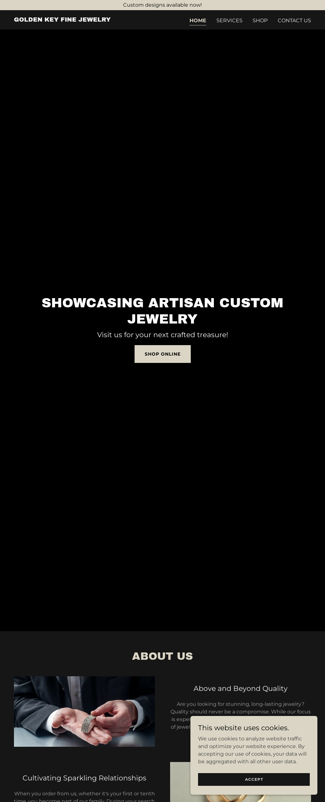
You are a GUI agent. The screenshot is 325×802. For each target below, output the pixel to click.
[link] (62, 20)
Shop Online (163, 354)
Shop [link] (260, 20)
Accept (254, 779)
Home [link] (197, 20)
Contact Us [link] (294, 20)
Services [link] (229, 20)
